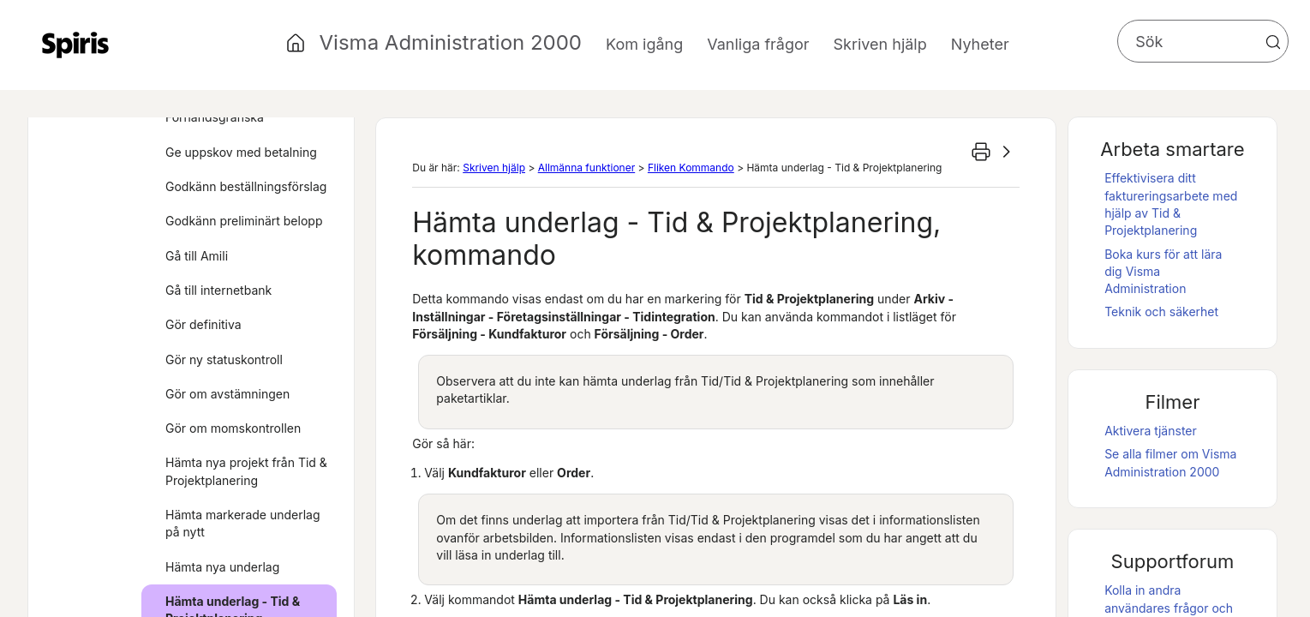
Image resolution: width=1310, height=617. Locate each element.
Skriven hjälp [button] (880, 44)
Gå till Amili (196, 256)
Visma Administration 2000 (451, 42)
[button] (1273, 42)
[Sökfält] (1203, 41)
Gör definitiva (203, 324)
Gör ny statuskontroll (224, 359)
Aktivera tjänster (1150, 430)
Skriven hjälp (494, 167)
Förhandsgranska (214, 117)
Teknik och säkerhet (1161, 311)
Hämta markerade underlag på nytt (242, 523)
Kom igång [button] (644, 44)
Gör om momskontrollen (233, 428)
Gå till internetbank (218, 290)
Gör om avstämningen (227, 393)
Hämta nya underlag (222, 567)
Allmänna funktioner (586, 167)
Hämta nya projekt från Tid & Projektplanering (246, 471)
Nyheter (980, 44)
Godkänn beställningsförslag (245, 186)
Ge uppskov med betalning (241, 152)
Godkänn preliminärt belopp (243, 220)
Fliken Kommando (691, 167)
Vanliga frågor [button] (758, 44)
